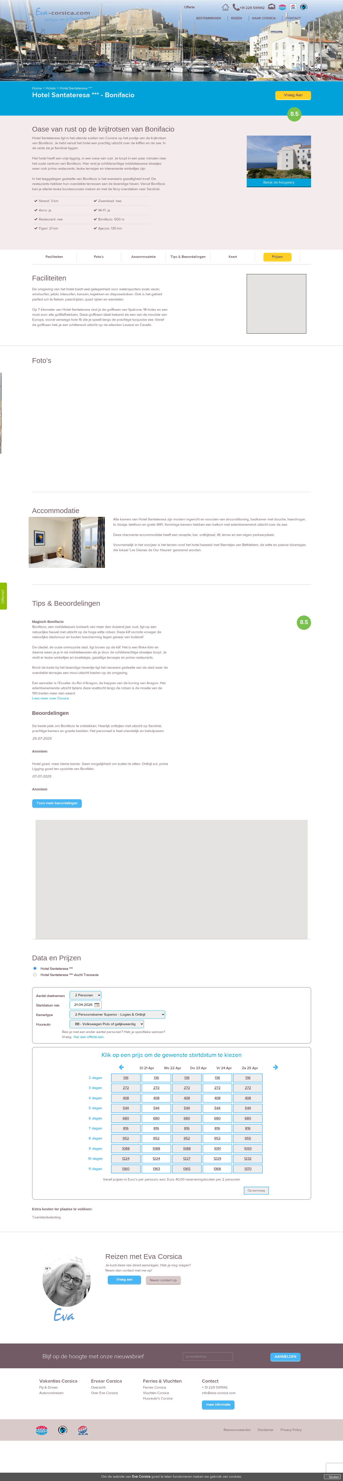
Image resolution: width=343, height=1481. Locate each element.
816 (125, 1128)
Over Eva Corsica (104, 1393)
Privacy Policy (291, 1430)
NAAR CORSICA (264, 18)
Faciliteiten (54, 256)
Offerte (189, 7)
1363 (156, 1169)
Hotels (51, 88)
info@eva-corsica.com (218, 1393)
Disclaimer (266, 1430)
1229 (217, 1158)
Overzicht (98, 1387)
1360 (125, 1169)
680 (126, 1118)
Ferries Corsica (154, 1387)
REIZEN (236, 18)
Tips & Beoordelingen (188, 256)
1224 (125, 1158)
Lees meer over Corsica (50, 698)
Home (37, 88)
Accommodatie (143, 256)
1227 (186, 1158)
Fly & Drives (48, 1387)
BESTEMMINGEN (208, 18)
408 (126, 1098)
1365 (186, 1169)
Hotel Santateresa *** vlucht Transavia (69, 975)
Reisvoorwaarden (237, 1430)
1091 (217, 1148)
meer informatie (218, 1404)
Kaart (233, 256)
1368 (217, 1169)
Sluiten (334, 1477)
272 (126, 1088)
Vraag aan (124, 1279)
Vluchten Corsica (156, 1393)
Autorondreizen (51, 1393)
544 (126, 1108)
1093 (247, 1148)
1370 (247, 1169)
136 (125, 1078)
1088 (126, 1148)
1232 (247, 1158)
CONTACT (293, 18)
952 (126, 1138)
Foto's (99, 256)
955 (248, 1138)
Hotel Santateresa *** (76, 88)
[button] (172, 875)
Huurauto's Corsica (158, 1398)
